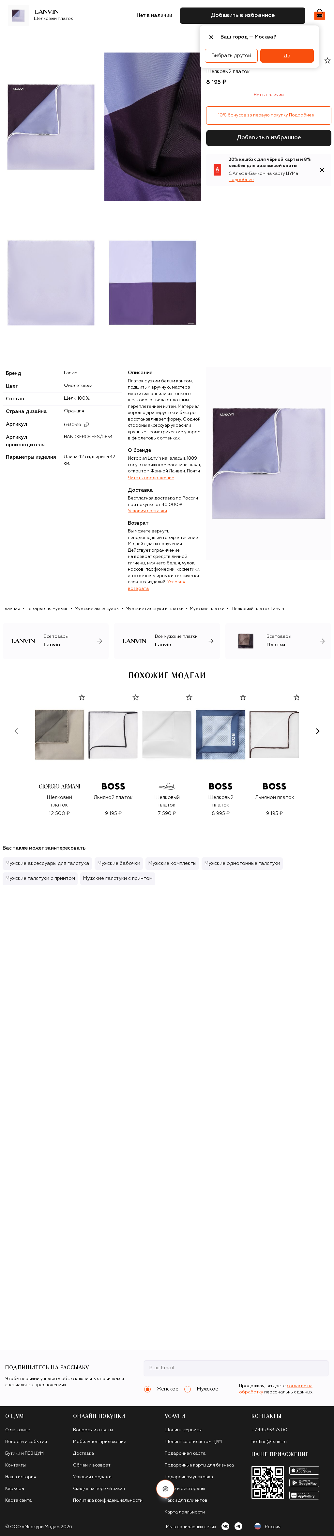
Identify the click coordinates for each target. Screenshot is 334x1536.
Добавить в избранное (269, 138)
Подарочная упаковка (189, 1477)
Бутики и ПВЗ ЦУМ (24, 1454)
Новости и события (26, 1442)
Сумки (113, 37)
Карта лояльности (185, 1512)
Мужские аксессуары (97, 609)
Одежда (68, 37)
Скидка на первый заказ (99, 1489)
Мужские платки (207, 609)
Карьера (14, 1489)
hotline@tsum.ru (269, 1442)
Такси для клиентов (186, 1500)
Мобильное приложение (99, 1442)
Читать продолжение (151, 478)
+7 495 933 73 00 (269, 1430)
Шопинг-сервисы (183, 1430)
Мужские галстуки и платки (155, 609)
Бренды (42, 37)
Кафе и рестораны (185, 1489)
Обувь (91, 37)
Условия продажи (92, 1477)
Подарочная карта (185, 1454)
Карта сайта (18, 1500)
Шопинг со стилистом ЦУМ (193, 1442)
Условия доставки (147, 511)
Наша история (20, 1477)
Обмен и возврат (92, 1465)
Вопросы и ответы (93, 1430)
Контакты (15, 1465)
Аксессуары (141, 37)
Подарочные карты (186, 37)
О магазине (17, 1430)
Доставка (83, 1454)
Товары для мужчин (47, 609)
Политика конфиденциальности (108, 1500)
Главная (11, 609)
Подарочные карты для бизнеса (199, 1465)
